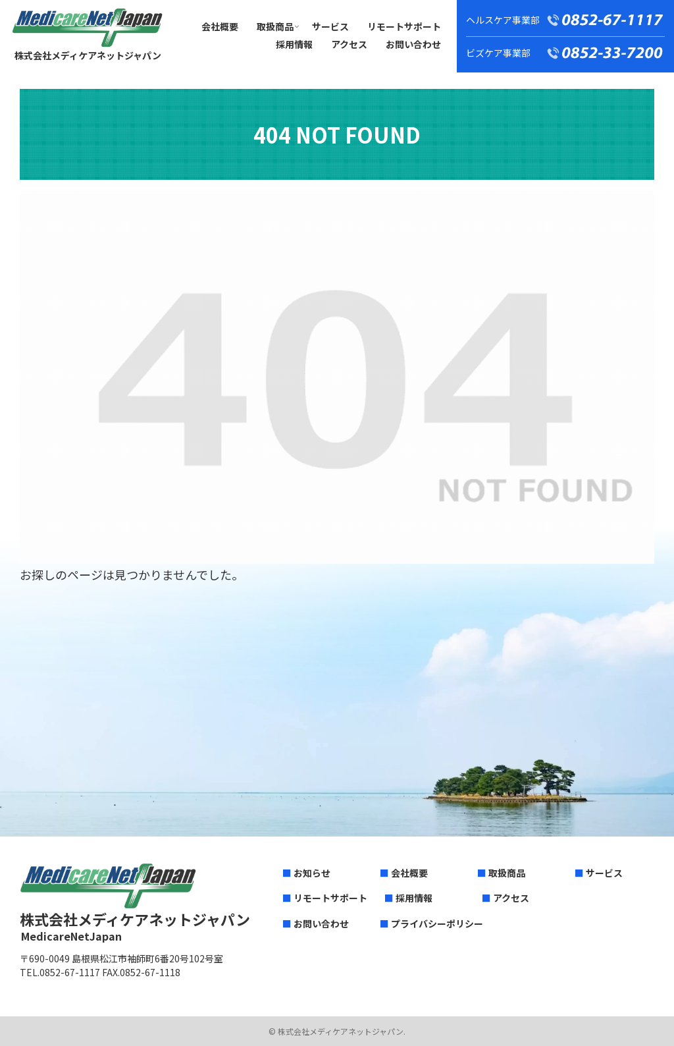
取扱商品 (506, 872)
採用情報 (414, 897)
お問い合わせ (321, 923)
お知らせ (312, 872)
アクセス (511, 897)
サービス (604, 872)
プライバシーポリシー (437, 923)
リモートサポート (330, 897)
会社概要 (409, 872)
